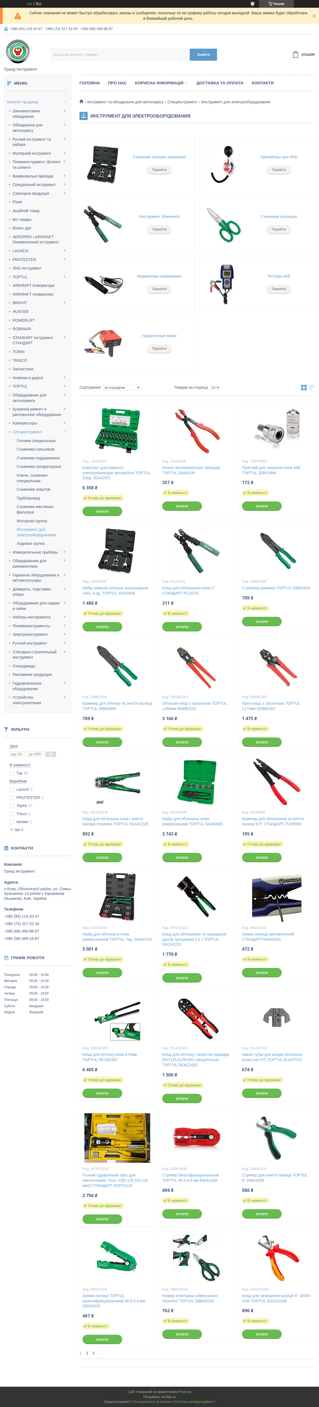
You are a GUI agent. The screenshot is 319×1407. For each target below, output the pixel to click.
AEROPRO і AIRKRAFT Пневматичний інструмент (36, 240)
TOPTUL (20, 277)
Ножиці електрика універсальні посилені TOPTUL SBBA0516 (189, 1298)
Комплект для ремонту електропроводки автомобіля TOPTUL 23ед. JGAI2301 (116, 472)
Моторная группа (32, 521)
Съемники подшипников (38, 458)
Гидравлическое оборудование (27, 686)
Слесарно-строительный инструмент (34, 655)
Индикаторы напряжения (159, 276)
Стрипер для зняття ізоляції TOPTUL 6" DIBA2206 (274, 1178)
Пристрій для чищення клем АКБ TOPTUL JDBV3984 (271, 470)
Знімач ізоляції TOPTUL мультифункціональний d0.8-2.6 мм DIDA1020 (113, 1301)
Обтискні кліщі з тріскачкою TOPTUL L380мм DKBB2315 (194, 706)
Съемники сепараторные (39, 466)
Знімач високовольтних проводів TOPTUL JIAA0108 (191, 470)
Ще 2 (19, 830)
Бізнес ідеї (22, 228)
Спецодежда (24, 666)
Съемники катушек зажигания (159, 157)
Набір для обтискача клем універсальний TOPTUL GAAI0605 (192, 821)
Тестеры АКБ (278, 276)
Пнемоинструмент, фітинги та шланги (36, 165)
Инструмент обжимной (159, 216)
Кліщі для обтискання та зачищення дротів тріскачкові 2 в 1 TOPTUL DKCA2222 (194, 939)
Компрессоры (25, 423)
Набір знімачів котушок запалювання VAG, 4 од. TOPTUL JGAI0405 (115, 590)
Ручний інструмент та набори (32, 142)
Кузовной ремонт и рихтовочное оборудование (37, 412)
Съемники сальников (35, 449)
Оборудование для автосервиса (29, 398)
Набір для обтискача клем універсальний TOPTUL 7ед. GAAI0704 (117, 937)
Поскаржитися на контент (152, 1402)
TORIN (18, 351)
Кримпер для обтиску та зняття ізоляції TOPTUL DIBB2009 (117, 706)
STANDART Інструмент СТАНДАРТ (33, 340)
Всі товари (22, 219)
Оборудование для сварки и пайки (36, 606)
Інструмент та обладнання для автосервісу (125, 102)
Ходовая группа (31, 543)
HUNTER (21, 311)
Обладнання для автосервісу (27, 128)
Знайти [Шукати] (203, 54)
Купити (102, 511)
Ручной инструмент (30, 643)
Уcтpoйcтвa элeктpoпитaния (27, 700)
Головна (89, 83)
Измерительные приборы (35, 552)
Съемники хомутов (33, 489)
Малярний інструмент (32, 153)
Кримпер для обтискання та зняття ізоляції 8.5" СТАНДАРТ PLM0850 (273, 821)
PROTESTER (24, 259)
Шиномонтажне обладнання (26, 114)
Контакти (263, 83)
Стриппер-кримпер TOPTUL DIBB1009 (276, 588)
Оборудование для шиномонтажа (29, 563)
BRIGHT (20, 303)
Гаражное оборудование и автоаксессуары (36, 578)
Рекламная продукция (32, 674)
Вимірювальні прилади (33, 176)
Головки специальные (36, 441)
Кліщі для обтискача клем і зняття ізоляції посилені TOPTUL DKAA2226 (115, 821)
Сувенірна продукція (31, 193)
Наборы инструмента (31, 617)
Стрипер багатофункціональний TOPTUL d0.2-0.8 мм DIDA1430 (190, 1178)
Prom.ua (185, 1392)
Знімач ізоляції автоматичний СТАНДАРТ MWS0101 (268, 937)
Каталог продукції (22, 102)
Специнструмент (27, 432)
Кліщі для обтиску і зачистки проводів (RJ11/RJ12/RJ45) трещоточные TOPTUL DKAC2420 (195, 1059)
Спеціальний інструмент (34, 184)
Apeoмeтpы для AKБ (279, 157)
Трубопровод (28, 498)
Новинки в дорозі (28, 378)
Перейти (159, 170)
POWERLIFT (24, 320)
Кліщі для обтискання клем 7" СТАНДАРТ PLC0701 (188, 590)
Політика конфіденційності (195, 1402)
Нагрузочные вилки (159, 336)
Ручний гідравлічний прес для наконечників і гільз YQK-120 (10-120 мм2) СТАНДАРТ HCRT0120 (115, 1180)
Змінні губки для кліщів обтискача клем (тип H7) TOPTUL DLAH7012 (272, 1057)
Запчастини (23, 369)
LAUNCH (21, 251)
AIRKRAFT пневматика (33, 294)
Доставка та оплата (220, 83)
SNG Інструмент (27, 268)
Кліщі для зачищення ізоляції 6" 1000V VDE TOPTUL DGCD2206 (276, 1298)
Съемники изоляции (279, 216)
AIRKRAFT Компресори (33, 285)
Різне (17, 202)
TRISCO (20, 360)
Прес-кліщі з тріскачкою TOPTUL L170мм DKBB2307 (271, 706)
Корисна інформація (159, 83)
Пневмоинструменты (31, 626)
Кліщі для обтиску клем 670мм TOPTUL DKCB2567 (109, 1057)
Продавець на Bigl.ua (159, 1397)
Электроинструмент (30, 634)
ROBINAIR (22, 329)
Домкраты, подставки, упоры (32, 592)
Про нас (117, 83)
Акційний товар (26, 211)
